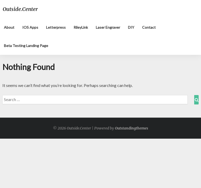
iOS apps (30, 27)
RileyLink (81, 27)
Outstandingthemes (131, 128)
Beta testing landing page (26, 45)
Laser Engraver (108, 27)
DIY (131, 27)
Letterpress (56, 27)
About (9, 27)
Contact (149, 27)
